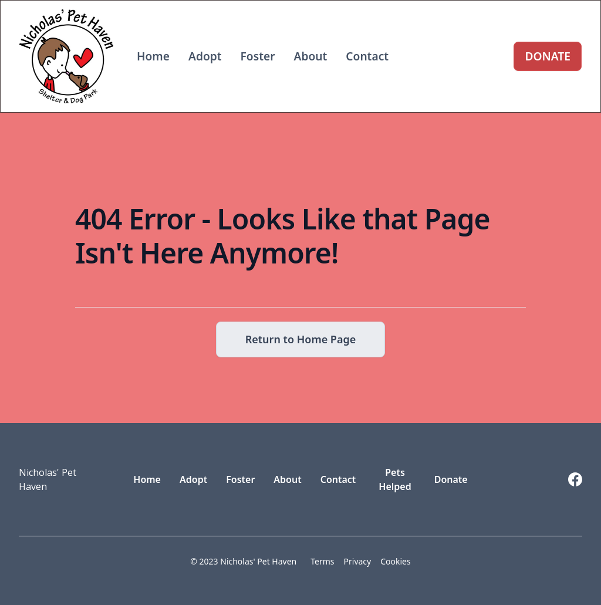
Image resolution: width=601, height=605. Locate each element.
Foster (258, 56)
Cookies (395, 561)
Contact (367, 56)
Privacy (358, 561)
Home (153, 56)
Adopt (205, 56)
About (310, 56)
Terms (322, 561)
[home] (66, 56)
